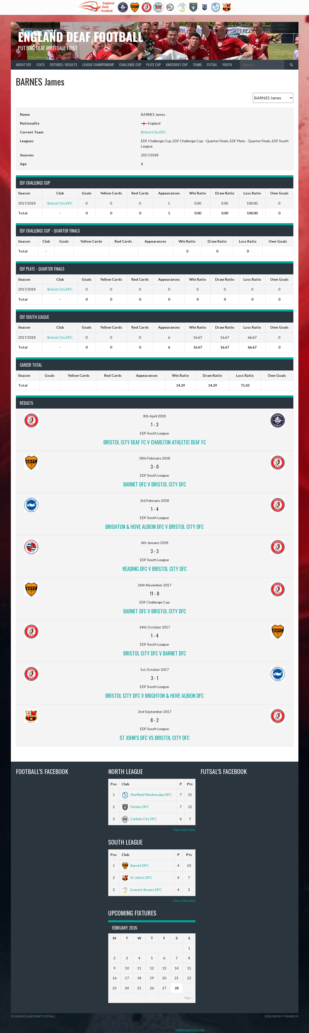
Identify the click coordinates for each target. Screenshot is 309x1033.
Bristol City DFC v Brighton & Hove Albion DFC (154, 695)
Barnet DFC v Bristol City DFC (154, 484)
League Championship (98, 64)
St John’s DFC (137, 877)
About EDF (23, 64)
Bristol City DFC (153, 132)
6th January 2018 (154, 542)
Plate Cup (153, 64)
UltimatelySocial (190, 1029)
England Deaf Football (80, 36)
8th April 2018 (154, 416)
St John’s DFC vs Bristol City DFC (154, 737)
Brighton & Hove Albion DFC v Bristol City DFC (154, 526)
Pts (190, 784)
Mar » (189, 998)
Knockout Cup (177, 64)
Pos (113, 784)
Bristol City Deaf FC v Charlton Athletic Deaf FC (154, 442)
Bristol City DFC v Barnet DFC (154, 653)
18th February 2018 (154, 458)
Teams (197, 64)
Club (125, 784)
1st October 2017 (154, 669)
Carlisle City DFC (139, 819)
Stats (40, 64)
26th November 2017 (154, 585)
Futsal (212, 64)
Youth (227, 64)
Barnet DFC (135, 865)
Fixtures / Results (63, 64)
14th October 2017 (154, 627)
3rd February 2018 (154, 500)
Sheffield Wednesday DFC (147, 794)
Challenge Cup (130, 64)
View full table (184, 829)
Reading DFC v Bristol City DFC (155, 568)
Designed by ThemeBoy (281, 1016)
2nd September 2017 (154, 711)
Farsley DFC (135, 807)
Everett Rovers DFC (142, 889)
